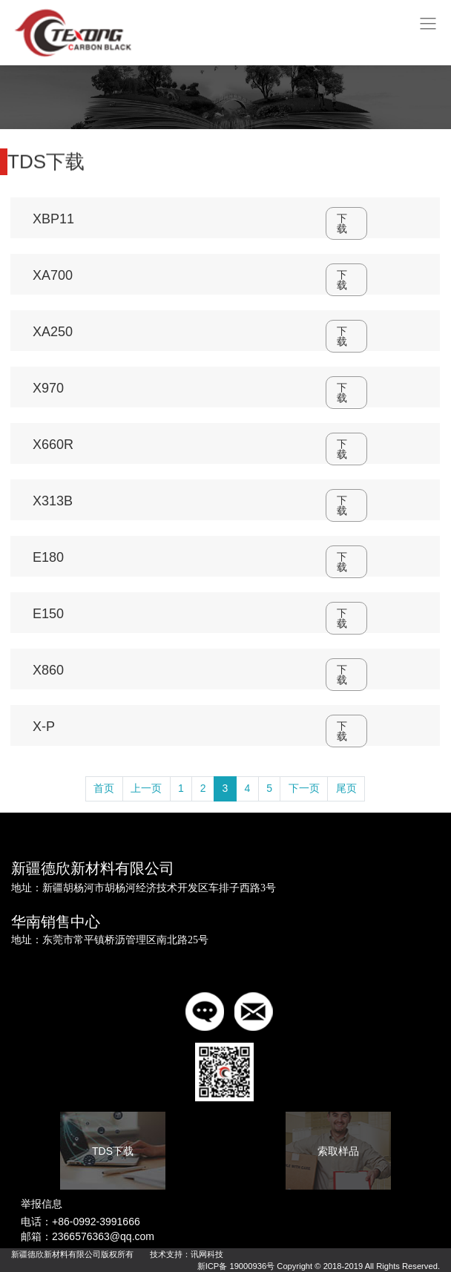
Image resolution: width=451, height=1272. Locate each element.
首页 (103, 788)
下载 (342, 223)
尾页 (346, 788)
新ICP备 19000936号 (236, 1266)
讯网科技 (207, 1254)
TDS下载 (113, 1151)
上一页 (146, 788)
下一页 (304, 788)
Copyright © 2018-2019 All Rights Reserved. (358, 1266)
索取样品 (338, 1151)
